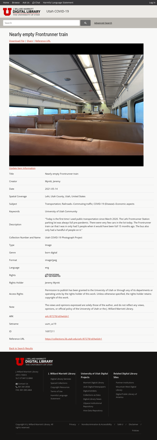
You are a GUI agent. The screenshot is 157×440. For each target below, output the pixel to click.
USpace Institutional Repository (92, 405)
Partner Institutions (125, 382)
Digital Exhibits (90, 390)
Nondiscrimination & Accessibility (97, 424)
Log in (152, 2)
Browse (16, 2)
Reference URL (43, 40)
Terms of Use (56, 391)
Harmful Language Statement (58, 2)
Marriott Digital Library (93, 382)
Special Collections (59, 383)
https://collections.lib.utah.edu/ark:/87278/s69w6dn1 (73, 338)
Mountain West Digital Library (126, 388)
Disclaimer (133, 424)
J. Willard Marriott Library (27, 371)
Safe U (120, 424)
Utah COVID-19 (57, 11)
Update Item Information (22, 168)
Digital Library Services (61, 378)
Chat (36, 2)
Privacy (72, 424)
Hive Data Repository (93, 410)
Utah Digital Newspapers (94, 386)
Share (30, 40)
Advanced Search (103, 23)
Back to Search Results (21, 348)
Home (6, 2)
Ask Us (26, 2)
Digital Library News (92, 399)
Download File (16, 40)
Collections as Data (91, 395)
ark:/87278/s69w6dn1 (57, 316)
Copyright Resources (60, 387)
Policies (135, 430)
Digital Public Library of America (126, 396)
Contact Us (22, 383)
